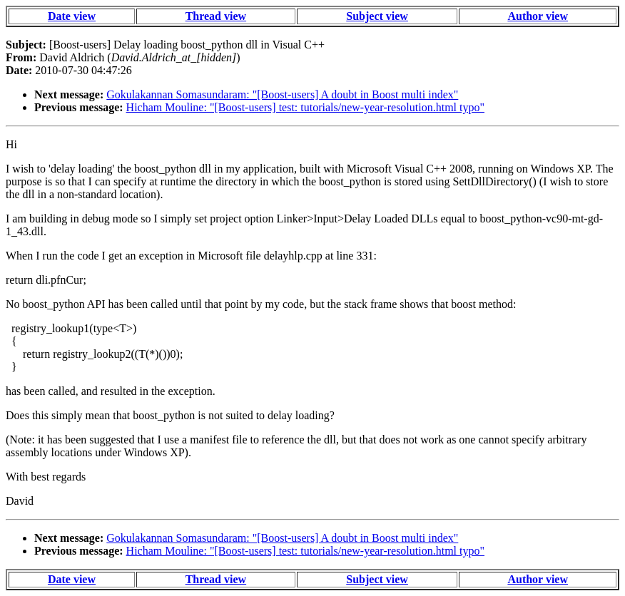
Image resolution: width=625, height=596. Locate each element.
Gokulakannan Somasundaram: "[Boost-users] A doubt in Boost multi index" (282, 94)
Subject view (377, 16)
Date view (72, 16)
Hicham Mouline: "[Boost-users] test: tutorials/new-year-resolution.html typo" (305, 107)
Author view (537, 16)
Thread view (216, 16)
